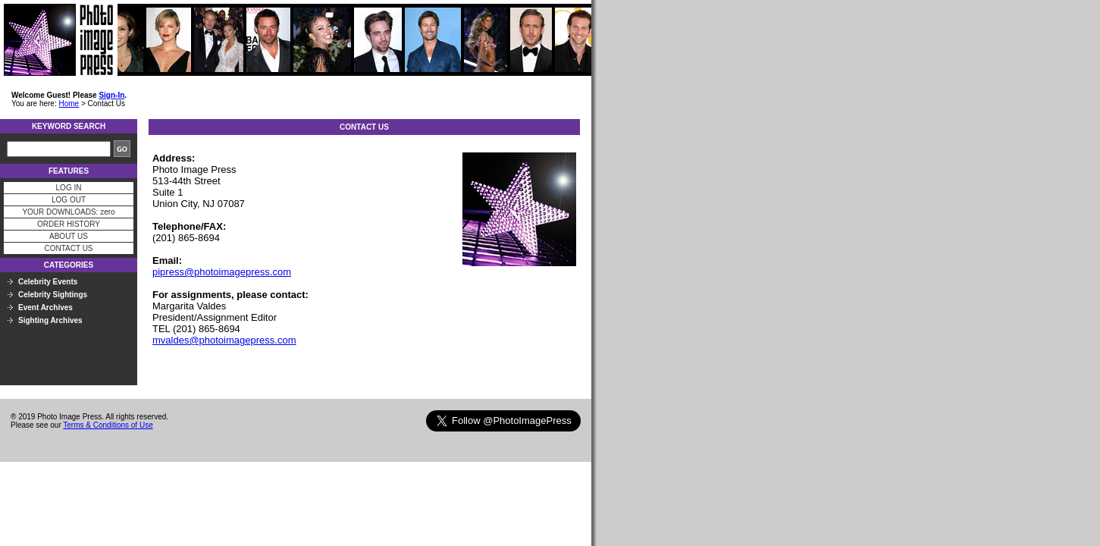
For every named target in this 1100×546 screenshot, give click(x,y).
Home (68, 103)
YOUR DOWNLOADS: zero (68, 212)
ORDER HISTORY (68, 224)
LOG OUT (69, 200)
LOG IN (69, 188)
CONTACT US (68, 248)
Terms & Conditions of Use (107, 425)
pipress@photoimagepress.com (221, 272)
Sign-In (111, 95)
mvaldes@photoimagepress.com (224, 340)
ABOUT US (68, 236)
